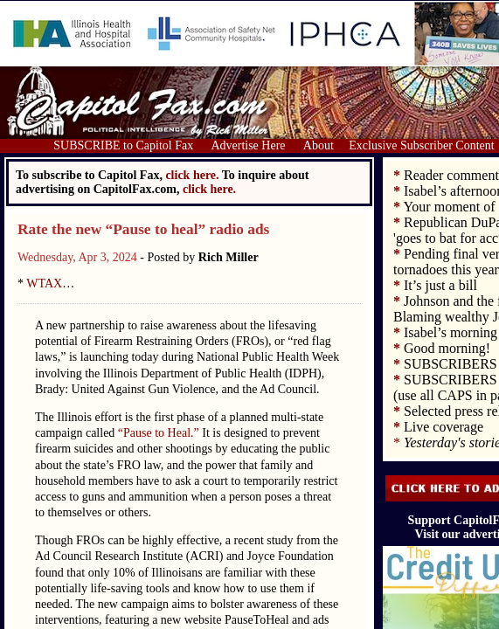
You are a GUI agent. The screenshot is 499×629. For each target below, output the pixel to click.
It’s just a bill (440, 285)
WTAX (44, 283)
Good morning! (447, 348)
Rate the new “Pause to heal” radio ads (143, 229)
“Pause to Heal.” (158, 432)
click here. (209, 189)
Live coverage (443, 426)
